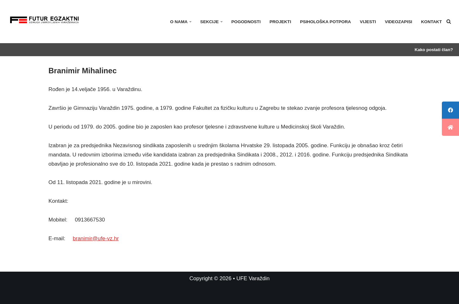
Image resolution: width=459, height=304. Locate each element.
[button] (190, 22)
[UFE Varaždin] (44, 21)
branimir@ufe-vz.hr (96, 238)
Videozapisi (398, 21)
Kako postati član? (434, 49)
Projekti (280, 21)
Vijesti (368, 21)
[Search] (448, 21)
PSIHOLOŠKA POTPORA (325, 21)
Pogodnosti (245, 21)
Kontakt (431, 21)
